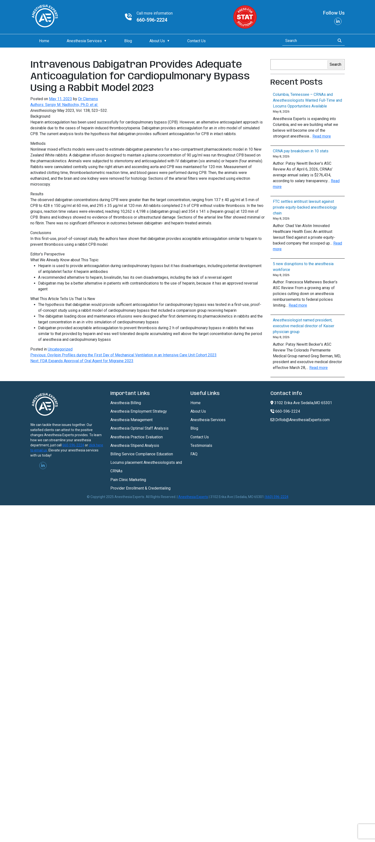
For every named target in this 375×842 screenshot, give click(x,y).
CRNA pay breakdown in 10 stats (300, 151)
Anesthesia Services (84, 41)
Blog (128, 41)
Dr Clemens (88, 99)
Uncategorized (60, 349)
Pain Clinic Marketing (128, 479)
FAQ (193, 454)
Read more (321, 136)
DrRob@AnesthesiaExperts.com (300, 419)
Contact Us (196, 41)
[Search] (307, 40)
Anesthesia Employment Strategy (138, 411)
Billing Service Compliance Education (141, 454)
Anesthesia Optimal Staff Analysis (139, 428)
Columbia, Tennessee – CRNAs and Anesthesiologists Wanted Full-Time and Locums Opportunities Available (307, 100)
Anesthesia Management (131, 419)
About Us (157, 41)
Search (335, 64)
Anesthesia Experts (193, 497)
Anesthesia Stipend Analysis (134, 445)
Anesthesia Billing (125, 403)
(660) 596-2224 (276, 497)
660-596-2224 (152, 20)
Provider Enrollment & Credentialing (140, 488)
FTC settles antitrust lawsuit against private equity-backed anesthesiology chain (305, 207)
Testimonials (201, 445)
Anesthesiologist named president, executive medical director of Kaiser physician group (303, 326)
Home (44, 41)
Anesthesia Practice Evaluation (136, 437)
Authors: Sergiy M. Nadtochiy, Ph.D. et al (64, 104)
